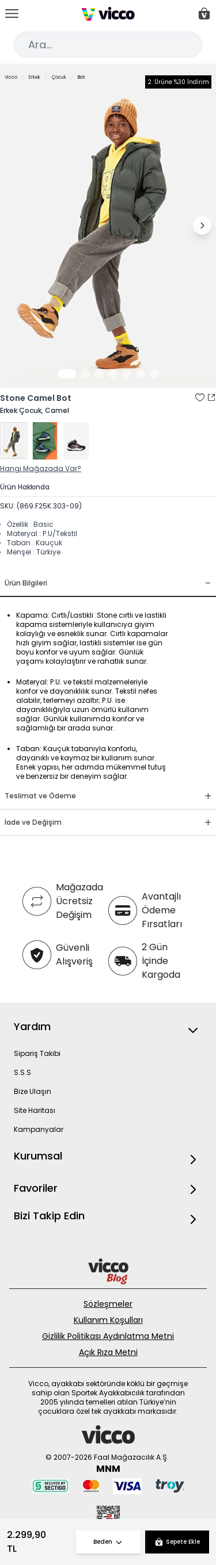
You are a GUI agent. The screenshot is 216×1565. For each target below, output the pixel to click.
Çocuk (59, 77)
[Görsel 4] (113, 373)
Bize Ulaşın (32, 1091)
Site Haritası (34, 1110)
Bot (81, 77)
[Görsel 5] (126, 373)
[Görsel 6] (140, 373)
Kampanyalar (38, 1129)
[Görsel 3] (99, 373)
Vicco (11, 77)
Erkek (34, 77)
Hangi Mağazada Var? (40, 468)
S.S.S (22, 1072)
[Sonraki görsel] (202, 225)
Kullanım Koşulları (108, 1320)
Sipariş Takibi (37, 1053)
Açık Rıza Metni (108, 1352)
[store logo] (108, 14)
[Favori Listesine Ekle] (199, 397)
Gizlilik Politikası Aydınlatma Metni (108, 1336)
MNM (108, 1468)
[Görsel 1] (67, 373)
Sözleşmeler (108, 1304)
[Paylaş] (211, 397)
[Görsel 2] (85, 373)
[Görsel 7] (154, 373)
